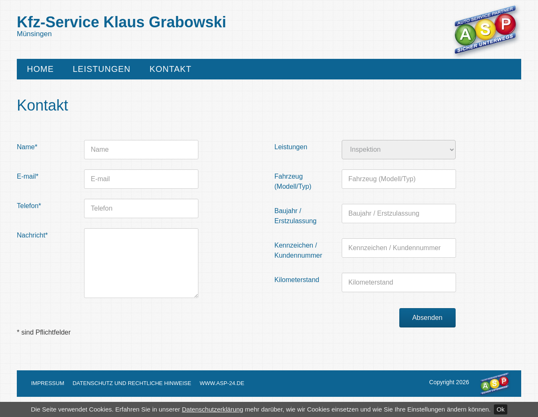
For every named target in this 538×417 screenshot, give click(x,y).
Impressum (47, 383)
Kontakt (171, 69)
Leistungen (102, 69)
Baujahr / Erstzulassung (295, 215)
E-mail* (28, 176)
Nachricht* (32, 235)
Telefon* (29, 205)
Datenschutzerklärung (212, 409)
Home (40, 69)
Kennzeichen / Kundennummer (298, 250)
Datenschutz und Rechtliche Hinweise (132, 383)
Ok (500, 409)
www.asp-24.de (222, 383)
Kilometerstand (296, 279)
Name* (27, 146)
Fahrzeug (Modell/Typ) (292, 181)
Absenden (427, 317)
